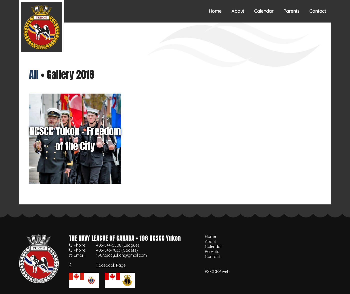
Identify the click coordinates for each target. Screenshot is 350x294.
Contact (317, 11)
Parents (291, 11)
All (34, 74)
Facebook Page (111, 265)
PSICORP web (217, 271)
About (237, 11)
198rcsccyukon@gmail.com (121, 255)
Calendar (263, 11)
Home (215, 11)
